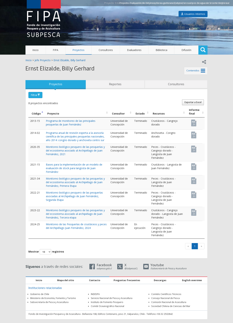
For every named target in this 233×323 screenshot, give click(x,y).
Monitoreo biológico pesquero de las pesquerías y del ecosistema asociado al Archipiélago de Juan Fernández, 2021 (75, 150)
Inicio (35, 50)
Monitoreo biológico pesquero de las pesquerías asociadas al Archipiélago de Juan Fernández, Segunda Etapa (74, 196)
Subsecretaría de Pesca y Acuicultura (49, 302)
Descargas (160, 280)
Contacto (94, 280)
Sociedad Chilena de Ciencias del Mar (170, 306)
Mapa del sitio (65, 280)
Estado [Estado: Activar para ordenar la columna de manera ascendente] (140, 113)
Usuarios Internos (193, 14)
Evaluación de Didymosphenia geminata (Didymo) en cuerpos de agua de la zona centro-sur (179, 3)
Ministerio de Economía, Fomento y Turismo (53, 298)
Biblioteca (161, 50)
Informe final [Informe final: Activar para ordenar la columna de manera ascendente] (194, 111)
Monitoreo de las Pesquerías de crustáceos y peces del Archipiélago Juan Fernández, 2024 (76, 226)
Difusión (186, 50)
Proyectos (78, 50)
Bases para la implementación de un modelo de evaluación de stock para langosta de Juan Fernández (74, 168)
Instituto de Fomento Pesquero (107, 302)
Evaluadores (134, 50)
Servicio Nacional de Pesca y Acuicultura (111, 298)
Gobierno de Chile (39, 294)
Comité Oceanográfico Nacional (107, 306)
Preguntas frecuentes (127, 280)
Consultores (106, 50)
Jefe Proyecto (43, 60)
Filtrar (35, 95)
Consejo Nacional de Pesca (165, 298)
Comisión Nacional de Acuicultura (168, 302)
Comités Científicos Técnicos (166, 294)
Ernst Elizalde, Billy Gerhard (69, 60)
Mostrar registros (46, 252)
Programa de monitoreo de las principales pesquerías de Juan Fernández (70, 122)
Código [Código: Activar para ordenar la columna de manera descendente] (36, 113)
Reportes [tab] (115, 84)
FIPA (55, 50)
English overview (192, 280)
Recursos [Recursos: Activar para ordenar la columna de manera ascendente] (159, 113)
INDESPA (95, 294)
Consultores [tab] (176, 84)
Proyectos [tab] (55, 84)
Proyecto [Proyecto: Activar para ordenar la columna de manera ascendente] (53, 113)
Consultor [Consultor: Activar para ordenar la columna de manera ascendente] (118, 113)
